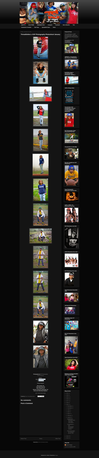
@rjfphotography (40, 375)
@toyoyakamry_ (41, 379)
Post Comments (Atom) (43, 442)
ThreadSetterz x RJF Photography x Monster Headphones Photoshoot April (71, 36)
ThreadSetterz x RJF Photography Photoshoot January (70, 427)
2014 (67, 436)
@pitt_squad (41, 380)
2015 (67, 404)
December (69, 406)
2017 (67, 400)
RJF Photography (44, 374)
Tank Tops (36, 27)
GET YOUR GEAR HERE (40, 393)
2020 (67, 395)
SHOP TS (23, 24)
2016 (67, 402)
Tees (74, 24)
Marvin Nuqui (69, 444)
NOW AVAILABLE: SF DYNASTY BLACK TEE (71, 432)
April (68, 411)
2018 (67, 398)
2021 (67, 393)
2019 (67, 397)
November (69, 408)
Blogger (56, 455)
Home (54, 27)
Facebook (57, 24)
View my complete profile (70, 446)
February (69, 415)
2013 (67, 438)
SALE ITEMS (31, 24)
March (68, 413)
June (68, 409)
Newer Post (23, 438)
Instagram (50, 24)
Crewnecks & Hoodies (26, 27)
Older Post (57, 438)
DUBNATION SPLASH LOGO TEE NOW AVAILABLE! (71, 421)
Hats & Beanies (66, 24)
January (69, 417)
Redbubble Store (41, 24)
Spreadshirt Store (46, 27)
